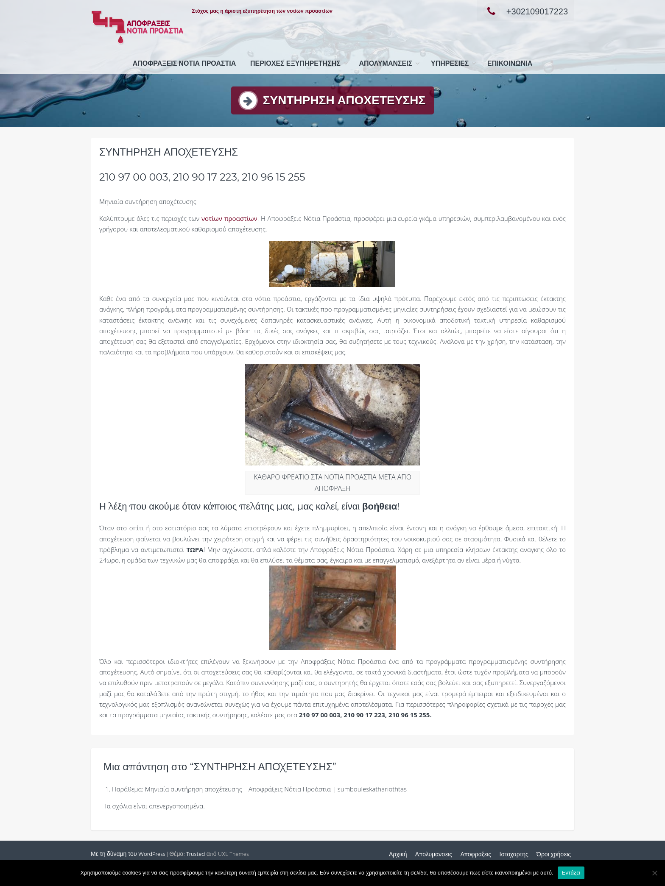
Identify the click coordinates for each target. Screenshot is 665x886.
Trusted (195, 854)
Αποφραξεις (475, 855)
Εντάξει (571, 872)
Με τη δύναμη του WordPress (128, 854)
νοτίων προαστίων (229, 218)
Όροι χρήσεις (553, 855)
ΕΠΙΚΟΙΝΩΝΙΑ (509, 64)
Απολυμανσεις (386, 64)
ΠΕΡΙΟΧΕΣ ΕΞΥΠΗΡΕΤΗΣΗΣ (295, 64)
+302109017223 (525, 11)
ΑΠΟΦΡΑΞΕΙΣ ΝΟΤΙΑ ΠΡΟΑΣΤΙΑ (184, 64)
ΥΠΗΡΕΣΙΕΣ (450, 64)
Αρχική (398, 855)
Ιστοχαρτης (514, 855)
